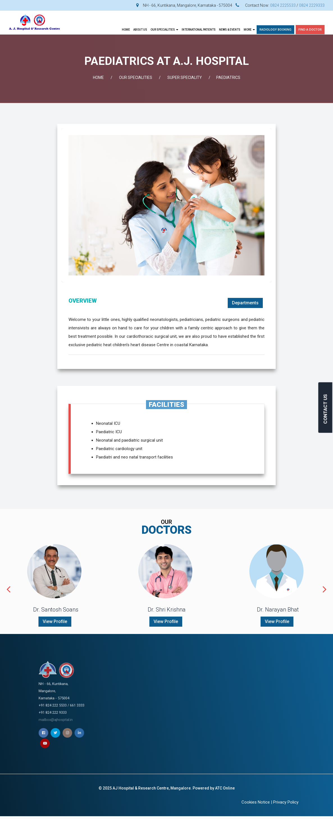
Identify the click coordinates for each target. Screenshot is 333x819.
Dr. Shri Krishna (167, 609)
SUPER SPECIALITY (184, 77)
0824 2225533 (283, 5)
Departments (245, 302)
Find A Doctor (310, 29)
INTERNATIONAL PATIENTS (199, 29)
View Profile (55, 621)
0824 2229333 (312, 5)
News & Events (229, 29)
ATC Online (225, 788)
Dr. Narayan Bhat (278, 609)
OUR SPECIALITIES (164, 29)
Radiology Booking (275, 29)
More (249, 29)
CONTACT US (325, 409)
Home (126, 29)
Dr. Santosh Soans (55, 609)
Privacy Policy (285, 802)
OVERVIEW (83, 300)
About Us (140, 29)
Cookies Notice (255, 802)
